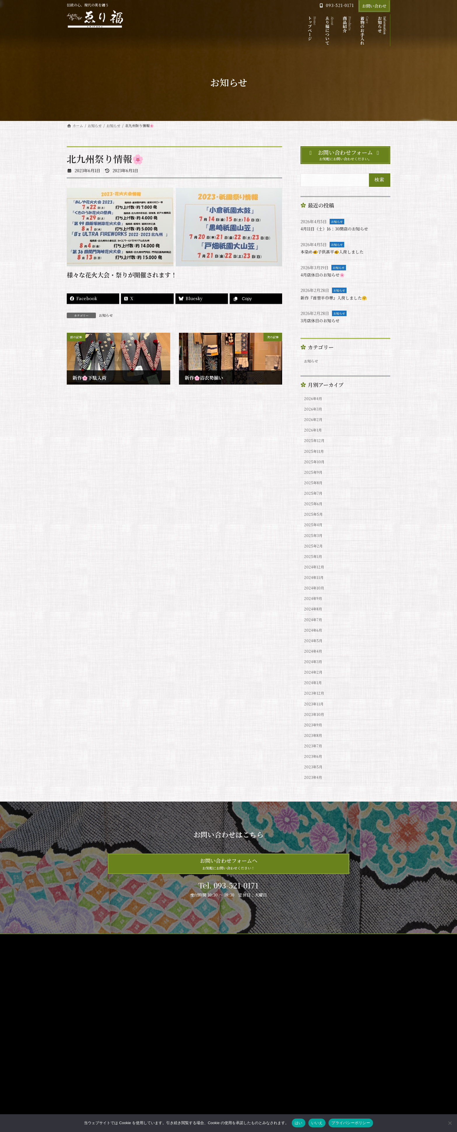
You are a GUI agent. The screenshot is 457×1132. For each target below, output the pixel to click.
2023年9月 (314, 767)
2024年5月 (314, 672)
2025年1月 (314, 578)
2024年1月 (314, 720)
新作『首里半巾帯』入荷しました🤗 (338, 297)
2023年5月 (314, 814)
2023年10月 (315, 755)
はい (299, 1123)
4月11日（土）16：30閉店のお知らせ (339, 228)
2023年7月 (314, 791)
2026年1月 (314, 436)
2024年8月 (314, 637)
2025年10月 (315, 471)
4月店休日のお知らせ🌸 (325, 274)
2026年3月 (314, 412)
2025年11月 (315, 460)
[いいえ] (450, 1123)
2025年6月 (314, 519)
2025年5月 (314, 531)
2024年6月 (314, 661)
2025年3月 (314, 554)
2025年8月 (314, 495)
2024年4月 (314, 684)
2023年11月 (315, 744)
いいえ (317, 1123)
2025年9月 (314, 483)
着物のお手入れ (193, 1042)
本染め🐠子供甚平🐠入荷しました (336, 251)
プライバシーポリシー (122, 988)
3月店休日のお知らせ (322, 320)
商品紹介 (188, 1032)
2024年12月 (315, 590)
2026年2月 (314, 424)
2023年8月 (314, 779)
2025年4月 (314, 542)
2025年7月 (314, 507)
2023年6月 (314, 803)
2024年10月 (315, 613)
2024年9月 (314, 625)
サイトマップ (82, 988)
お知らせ (106, 315)
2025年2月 (314, 566)
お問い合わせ (374, 6)
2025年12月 (315, 448)
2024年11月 (315, 602)
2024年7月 (314, 649)
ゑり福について (193, 1022)
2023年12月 (315, 732)
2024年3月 (314, 696)
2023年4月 (314, 826)
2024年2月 (314, 708)
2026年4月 (314, 401)
